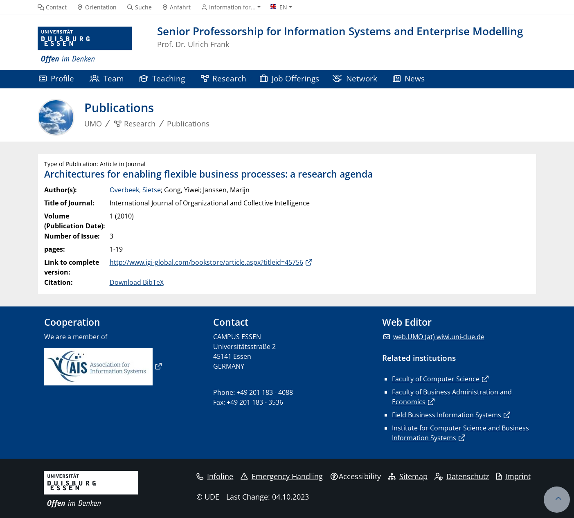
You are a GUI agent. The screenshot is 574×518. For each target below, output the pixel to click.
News (409, 78)
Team (107, 78)
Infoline (215, 476)
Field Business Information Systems (446, 414)
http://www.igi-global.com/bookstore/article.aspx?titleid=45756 (206, 262)
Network (354, 78)
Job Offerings (289, 78)
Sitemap (408, 476)
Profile (56, 78)
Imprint (513, 476)
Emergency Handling (282, 476)
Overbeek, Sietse (135, 189)
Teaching (162, 78)
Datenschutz (461, 476)
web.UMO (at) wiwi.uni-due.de (438, 336)
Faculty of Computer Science (435, 378)
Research (224, 78)
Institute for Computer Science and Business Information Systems (460, 432)
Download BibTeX (137, 282)
